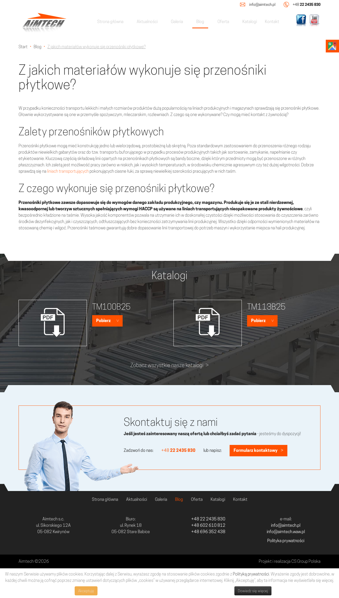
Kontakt (272, 21)
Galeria (177, 21)
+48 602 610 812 (208, 525)
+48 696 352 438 (208, 531)
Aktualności (147, 21)
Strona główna (110, 21)
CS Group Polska (305, 561)
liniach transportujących (68, 171)
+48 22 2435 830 (208, 518)
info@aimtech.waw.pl (286, 531)
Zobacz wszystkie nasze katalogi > (169, 365)
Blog (200, 21)
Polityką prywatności (251, 574)
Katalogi (249, 21)
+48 (306, 4)
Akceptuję (86, 591)
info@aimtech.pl (262, 4)
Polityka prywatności (285, 540)
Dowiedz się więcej (253, 591)
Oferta (223, 21)
